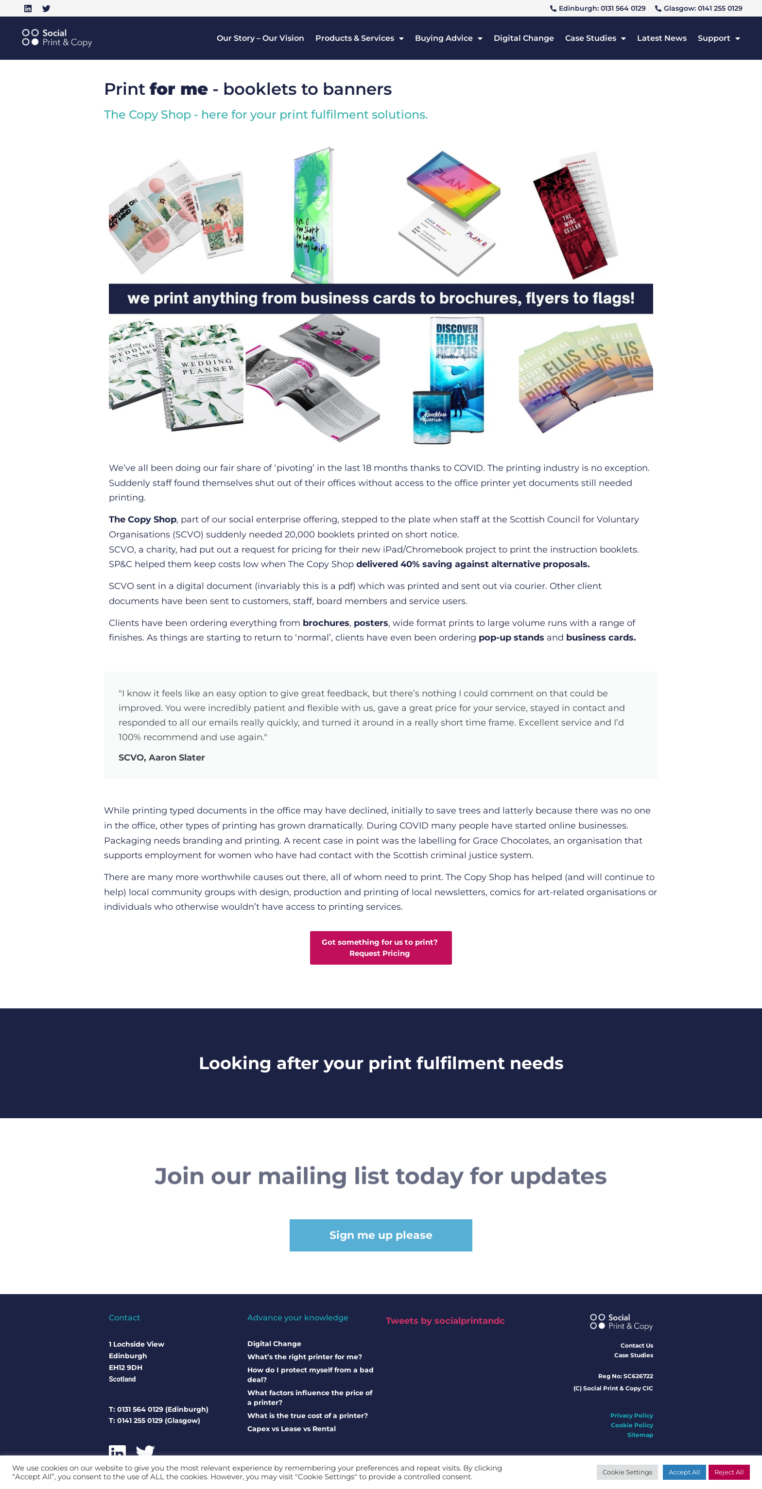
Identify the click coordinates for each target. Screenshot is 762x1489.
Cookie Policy (632, 1427)
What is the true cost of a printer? (307, 1417)
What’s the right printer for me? (304, 1358)
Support (719, 38)
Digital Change (524, 38)
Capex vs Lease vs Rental (291, 1430)
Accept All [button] (684, 1472)
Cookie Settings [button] (627, 1472)
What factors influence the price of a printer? (309, 1399)
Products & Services (359, 38)
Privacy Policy (631, 1417)
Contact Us (637, 1346)
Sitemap (640, 1436)
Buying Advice (449, 38)
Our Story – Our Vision (260, 38)
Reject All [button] (729, 1472)
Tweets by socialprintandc (445, 1322)
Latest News (662, 38)
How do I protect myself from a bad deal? (310, 1377)
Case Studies (595, 38)
